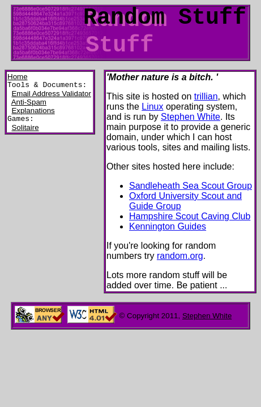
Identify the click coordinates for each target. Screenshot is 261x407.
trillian (206, 96)
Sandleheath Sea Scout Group (190, 185)
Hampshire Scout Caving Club (189, 216)
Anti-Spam (28, 103)
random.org (180, 256)
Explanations (32, 112)
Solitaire (24, 131)
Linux (152, 106)
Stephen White (190, 117)
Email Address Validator (51, 95)
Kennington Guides (167, 226)
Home (17, 76)
